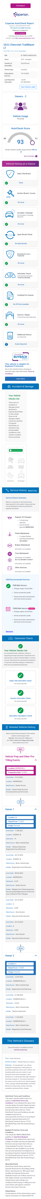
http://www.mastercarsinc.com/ (25, 38)
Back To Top (32, 390)
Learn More (20, 379)
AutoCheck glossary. (20, 1050)
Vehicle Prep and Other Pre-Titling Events (20, 758)
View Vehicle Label (28, 87)
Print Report (20, 6)
